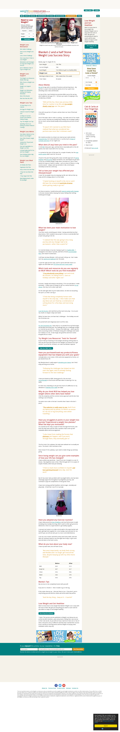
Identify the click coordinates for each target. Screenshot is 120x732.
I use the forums (43, 311)
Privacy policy (86, 652)
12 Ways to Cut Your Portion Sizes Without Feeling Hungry (25, 117)
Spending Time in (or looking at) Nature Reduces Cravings (27, 125)
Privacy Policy (61, 688)
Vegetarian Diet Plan (25, 167)
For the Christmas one (45, 325)
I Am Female (91, 82)
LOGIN (97, 10)
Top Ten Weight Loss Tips (26, 121)
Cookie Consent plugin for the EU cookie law (106, 729)
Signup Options (71, 15)
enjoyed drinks (42, 139)
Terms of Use (52, 688)
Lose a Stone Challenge (26, 55)
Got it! (106, 726)
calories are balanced (49, 259)
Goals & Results (42, 15)
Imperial (88, 65)
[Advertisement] (60, 4)
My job (40, 87)
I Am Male (91, 85)
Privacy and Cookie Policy (104, 721)
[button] (24, 30)
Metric (95, 65)
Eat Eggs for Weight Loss (26, 109)
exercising (49, 159)
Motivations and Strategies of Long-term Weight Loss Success (27, 63)
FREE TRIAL (88, 10)
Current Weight (91, 75)
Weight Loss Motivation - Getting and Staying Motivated (26, 92)
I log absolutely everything (53, 273)
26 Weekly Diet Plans (25, 165)
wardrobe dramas (66, 183)
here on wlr (95, 148)
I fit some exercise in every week (63, 264)
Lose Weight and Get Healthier (51, 603)
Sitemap (68, 688)
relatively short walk (51, 387)
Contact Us (75, 688)
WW (43, 147)
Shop (79, 15)
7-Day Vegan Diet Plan (26, 176)
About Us (44, 688)
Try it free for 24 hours (46, 613)
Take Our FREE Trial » (45, 348)
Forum (51, 15)
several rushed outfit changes (70, 191)
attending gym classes (64, 362)
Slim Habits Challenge (25, 49)
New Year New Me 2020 (26, 98)
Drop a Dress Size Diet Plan (27, 169)
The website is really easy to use (55, 407)
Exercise (33, 15)
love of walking (56, 522)
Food (26, 15)
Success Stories (60, 15)
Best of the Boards (25, 96)
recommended (42, 380)
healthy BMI (70, 250)
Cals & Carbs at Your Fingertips (91, 107)
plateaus (46, 436)
